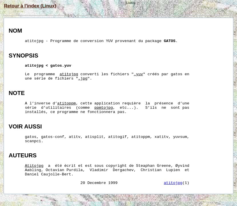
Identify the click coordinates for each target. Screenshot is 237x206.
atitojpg (173, 183)
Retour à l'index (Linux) (30, 5)
